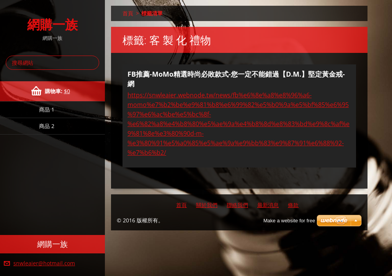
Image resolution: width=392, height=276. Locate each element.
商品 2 (46, 126)
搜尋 (92, 62)
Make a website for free (289, 220)
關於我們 (206, 205)
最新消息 (268, 205)
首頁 (127, 13)
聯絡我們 (237, 205)
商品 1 (46, 109)
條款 (293, 205)
